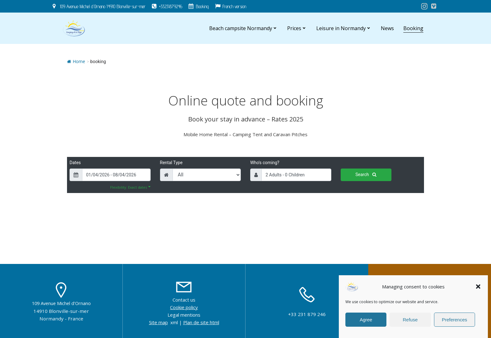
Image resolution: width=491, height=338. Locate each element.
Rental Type (171, 162)
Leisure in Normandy (343, 28)
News (387, 28)
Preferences (454, 319)
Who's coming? (264, 162)
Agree (366, 319)
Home (76, 61)
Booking (413, 28)
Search (365, 174)
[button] (478, 286)
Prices (297, 28)
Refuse (410, 319)
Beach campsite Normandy (243, 28)
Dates (75, 162)
